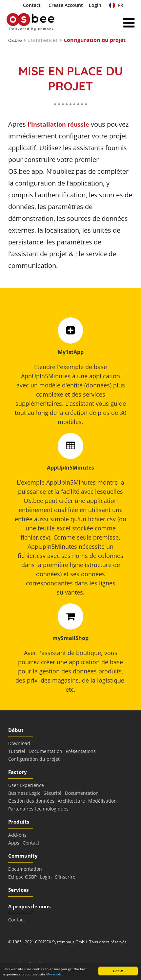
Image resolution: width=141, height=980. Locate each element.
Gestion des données (31, 801)
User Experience (26, 785)
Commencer (43, 40)
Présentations (81, 751)
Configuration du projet (95, 40)
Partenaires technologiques (38, 809)
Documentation (45, 751)
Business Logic (24, 793)
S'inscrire (65, 877)
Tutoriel (16, 751)
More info (54, 974)
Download (19, 743)
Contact (32, 5)
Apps (13, 843)
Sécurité (53, 793)
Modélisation (102, 801)
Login (95, 5)
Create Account (66, 5)
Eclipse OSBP (22, 877)
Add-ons (17, 835)
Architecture (71, 801)
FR (116, 5)
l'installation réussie (58, 124)
